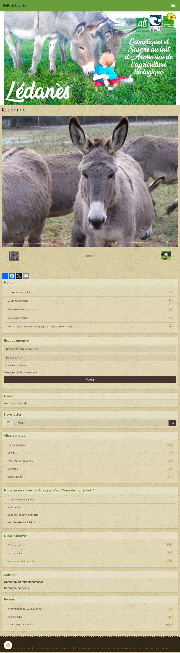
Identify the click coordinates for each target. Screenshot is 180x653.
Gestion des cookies (156, 648)
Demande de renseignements (23, 582)
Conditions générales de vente (92, 648)
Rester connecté (17, 365)
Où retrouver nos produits (22, 309)
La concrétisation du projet (23, 515)
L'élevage (90, 469)
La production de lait (19, 292)
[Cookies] (8, 645)
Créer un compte (11, 372)
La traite (90, 453)
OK (172, 423)
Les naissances (90, 445)
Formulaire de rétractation (127, 648)
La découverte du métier (21, 499)
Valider (90, 379)
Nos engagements (18, 318)
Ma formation (15, 507)
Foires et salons (90, 545)
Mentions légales (21, 648)
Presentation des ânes (90, 461)
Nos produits (90, 617)
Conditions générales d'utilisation (53, 648)
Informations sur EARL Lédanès (90, 609)
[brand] (15, 5)
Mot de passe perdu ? (29, 372)
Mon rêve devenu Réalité (21, 522)
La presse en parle (18, 300)
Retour (90, 256)
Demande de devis (16, 588)
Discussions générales (90, 625)
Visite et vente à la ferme (90, 561)
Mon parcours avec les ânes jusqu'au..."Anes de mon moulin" (41, 326)
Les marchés (90, 553)
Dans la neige (90, 477)
